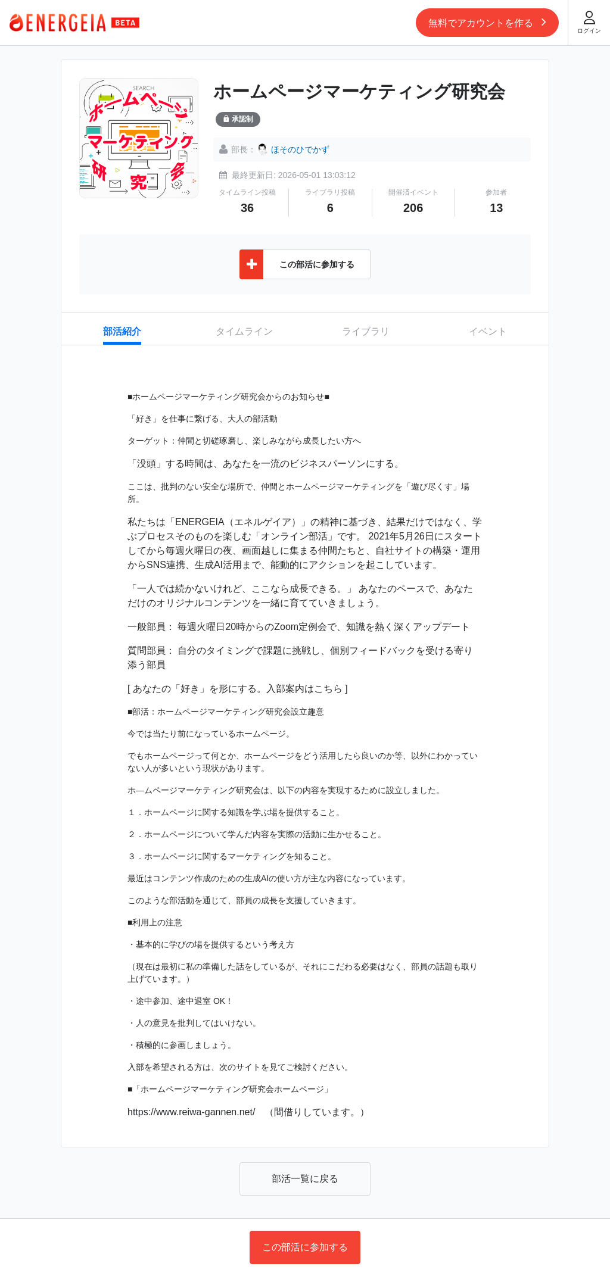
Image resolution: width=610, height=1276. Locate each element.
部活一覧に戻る (305, 1179)
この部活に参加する (305, 1247)
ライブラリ (366, 331)
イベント (488, 331)
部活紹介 (122, 331)
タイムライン (244, 331)
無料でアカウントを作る (487, 21)
